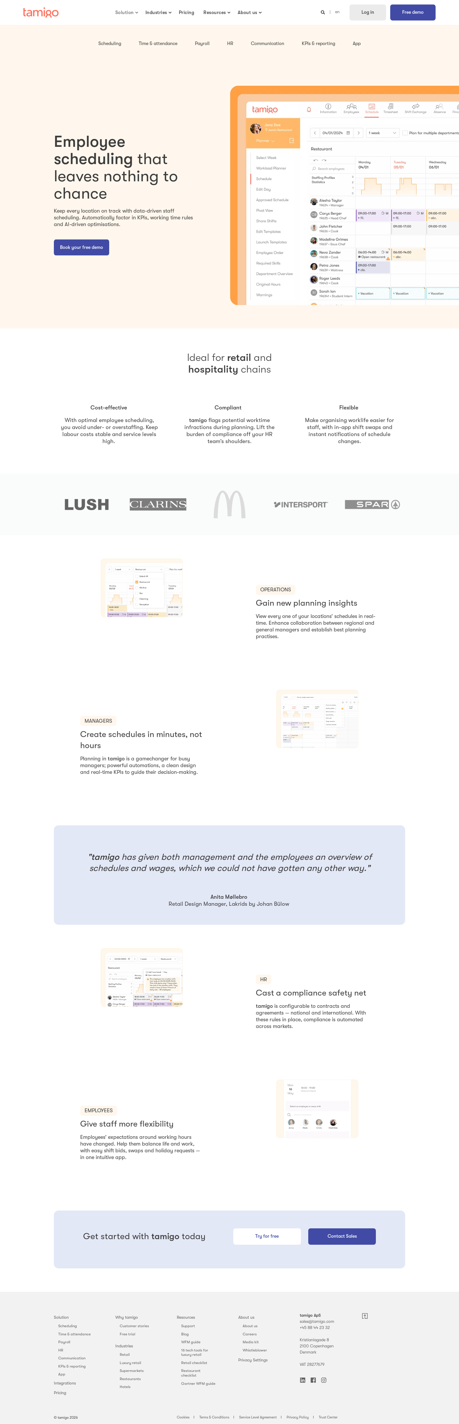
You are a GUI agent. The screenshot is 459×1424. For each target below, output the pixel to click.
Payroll (202, 43)
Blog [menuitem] (185, 1334)
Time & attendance (158, 43)
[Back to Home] (41, 12)
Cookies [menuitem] (183, 1417)
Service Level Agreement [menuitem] (258, 1417)
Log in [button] (368, 12)
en (337, 12)
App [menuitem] (61, 1374)
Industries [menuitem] (124, 1346)
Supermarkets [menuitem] (132, 1370)
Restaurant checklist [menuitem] (191, 1372)
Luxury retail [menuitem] (130, 1363)
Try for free (267, 1236)
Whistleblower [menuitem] (255, 1350)
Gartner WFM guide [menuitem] (198, 1383)
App (357, 43)
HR (230, 43)
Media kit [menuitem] (251, 1342)
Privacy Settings (253, 1360)
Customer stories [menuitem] (134, 1326)
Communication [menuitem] (71, 1358)
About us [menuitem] (246, 1317)
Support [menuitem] (188, 1326)
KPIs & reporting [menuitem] (72, 1366)
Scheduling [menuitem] (67, 1326)
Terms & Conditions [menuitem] (214, 1417)
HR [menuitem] (60, 1350)
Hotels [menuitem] (125, 1387)
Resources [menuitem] (186, 1317)
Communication (267, 43)
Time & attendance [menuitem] (74, 1334)
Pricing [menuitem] (60, 1392)
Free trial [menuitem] (127, 1334)
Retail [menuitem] (125, 1354)
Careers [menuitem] (250, 1334)
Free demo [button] (413, 12)
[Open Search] (323, 12)
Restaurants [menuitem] (130, 1379)
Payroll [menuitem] (64, 1342)
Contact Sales (342, 1236)
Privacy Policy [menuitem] (298, 1417)
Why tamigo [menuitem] (126, 1317)
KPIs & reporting (318, 43)
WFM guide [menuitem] (191, 1342)
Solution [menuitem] (61, 1317)
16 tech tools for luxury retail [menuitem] (194, 1352)
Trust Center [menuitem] (328, 1417)
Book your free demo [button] (81, 247)
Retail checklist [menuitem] (194, 1363)
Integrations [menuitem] (65, 1383)
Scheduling (109, 43)
